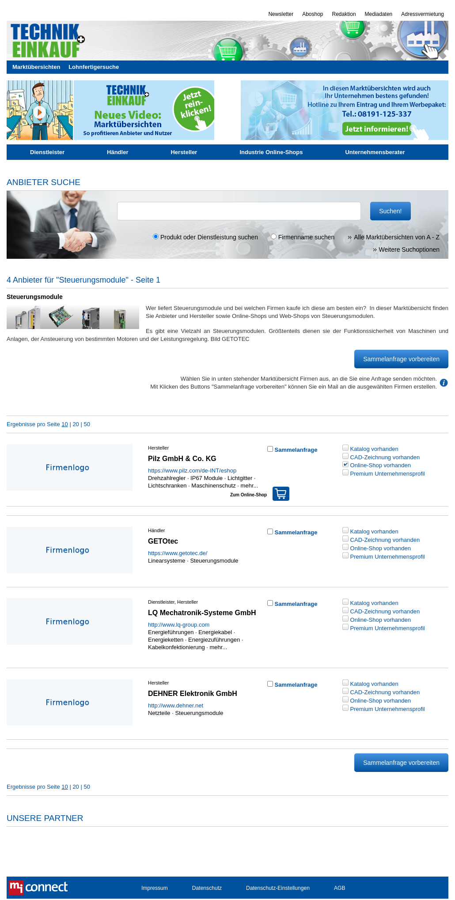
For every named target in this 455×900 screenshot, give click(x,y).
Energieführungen (170, 632)
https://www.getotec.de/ (177, 553)
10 (64, 424)
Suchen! (390, 211)
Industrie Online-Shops (271, 152)
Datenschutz (207, 888)
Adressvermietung (422, 14)
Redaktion (344, 14)
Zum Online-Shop (259, 492)
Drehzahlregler (167, 478)
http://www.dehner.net (175, 705)
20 (75, 424)
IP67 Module (206, 478)
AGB (339, 888)
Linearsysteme (167, 560)
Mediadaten (379, 14)
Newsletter (280, 14)
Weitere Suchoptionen (406, 249)
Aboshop (312, 14)
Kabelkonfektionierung (176, 647)
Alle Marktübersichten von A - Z (393, 237)
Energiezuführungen (214, 639)
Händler (117, 152)
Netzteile (159, 713)
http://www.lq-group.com (178, 624)
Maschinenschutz (213, 485)
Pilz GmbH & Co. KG (182, 458)
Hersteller (184, 152)
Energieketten (165, 639)
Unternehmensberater (375, 152)
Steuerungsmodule (214, 560)
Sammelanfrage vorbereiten (401, 359)
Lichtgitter (240, 478)
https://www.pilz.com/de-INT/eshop (192, 470)
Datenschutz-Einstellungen (278, 888)
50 (86, 424)
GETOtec (163, 541)
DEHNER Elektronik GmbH (192, 693)
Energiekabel (215, 632)
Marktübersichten (36, 67)
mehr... (248, 485)
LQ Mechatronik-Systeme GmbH (202, 612)
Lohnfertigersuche (93, 67)
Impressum (154, 888)
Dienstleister (47, 152)
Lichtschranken (167, 485)
